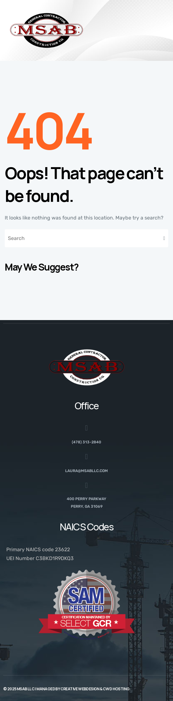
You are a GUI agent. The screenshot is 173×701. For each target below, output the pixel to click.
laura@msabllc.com (86, 471)
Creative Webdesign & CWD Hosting (95, 689)
